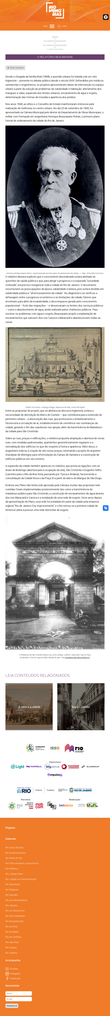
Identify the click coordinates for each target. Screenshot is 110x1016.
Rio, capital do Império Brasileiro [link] (55, 45)
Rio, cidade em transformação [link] (55, 40)
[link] (106, 17)
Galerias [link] (55, 36)
